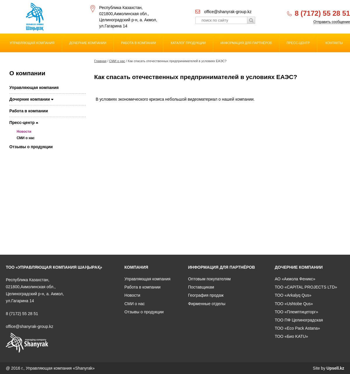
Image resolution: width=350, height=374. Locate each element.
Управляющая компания (32, 43)
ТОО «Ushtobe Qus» (294, 303)
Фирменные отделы (206, 303)
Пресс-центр (298, 43)
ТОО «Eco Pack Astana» (297, 328)
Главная (100, 61)
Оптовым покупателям (209, 279)
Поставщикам (201, 287)
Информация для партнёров (246, 43)
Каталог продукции (188, 43)
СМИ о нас (117, 61)
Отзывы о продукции (31, 146)
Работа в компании (138, 43)
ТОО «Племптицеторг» (296, 312)
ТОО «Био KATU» (291, 336)
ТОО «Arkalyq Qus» (293, 295)
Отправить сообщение (331, 22)
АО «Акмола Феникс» (295, 279)
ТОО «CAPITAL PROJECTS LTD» (306, 287)
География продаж (206, 295)
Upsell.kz (335, 368)
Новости (24, 132)
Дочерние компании (87, 43)
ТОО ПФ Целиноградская (299, 320)
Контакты (334, 43)
